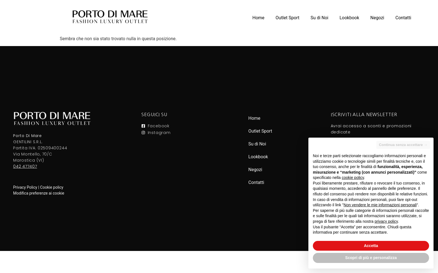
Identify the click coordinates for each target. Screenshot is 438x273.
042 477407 (25, 166)
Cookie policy (51, 187)
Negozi (377, 17)
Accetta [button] (371, 245)
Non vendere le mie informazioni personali (380, 205)
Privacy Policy (25, 187)
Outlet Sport (287, 17)
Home (258, 17)
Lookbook (349, 17)
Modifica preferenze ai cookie (38, 193)
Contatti (403, 17)
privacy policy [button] (386, 221)
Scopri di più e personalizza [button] (371, 257)
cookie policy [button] (353, 177)
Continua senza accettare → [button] (403, 145)
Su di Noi (319, 17)
